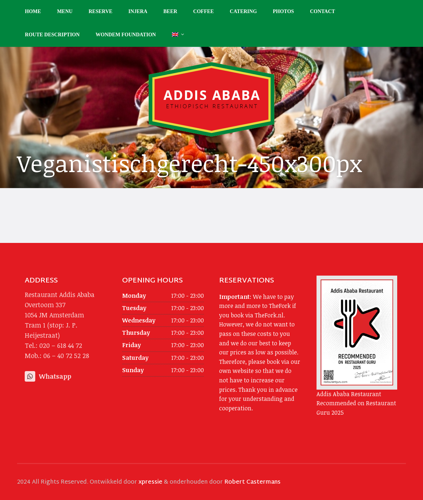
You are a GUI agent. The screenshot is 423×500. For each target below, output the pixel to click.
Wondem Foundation (126, 34)
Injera (137, 11)
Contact (322, 11)
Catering (243, 11)
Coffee (203, 11)
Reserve (101, 11)
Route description (52, 34)
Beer (170, 11)
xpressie (150, 482)
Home (33, 11)
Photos (283, 11)
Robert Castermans (252, 482)
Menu (65, 11)
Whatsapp (48, 376)
